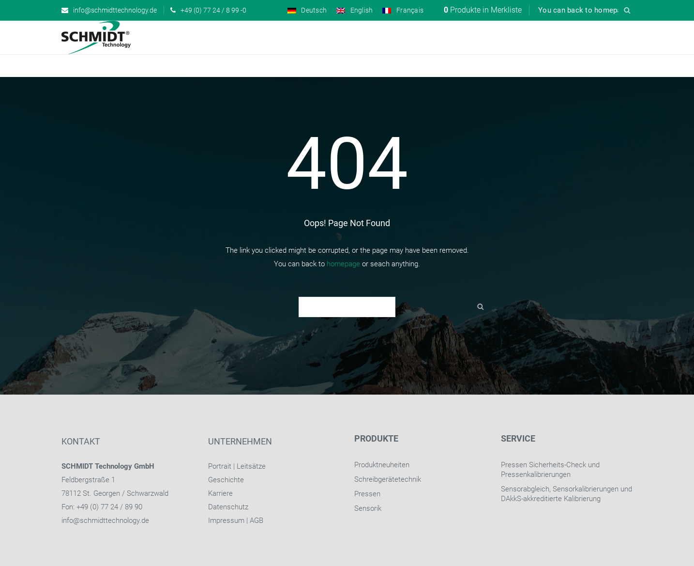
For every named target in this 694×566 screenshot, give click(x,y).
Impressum (226, 520)
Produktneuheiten (381, 464)
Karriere (220, 493)
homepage (343, 264)
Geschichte (226, 479)
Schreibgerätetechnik (387, 479)
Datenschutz (228, 507)
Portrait (219, 466)
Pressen (367, 494)
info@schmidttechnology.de (105, 520)
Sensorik (367, 508)
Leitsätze (251, 466)
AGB (256, 520)
